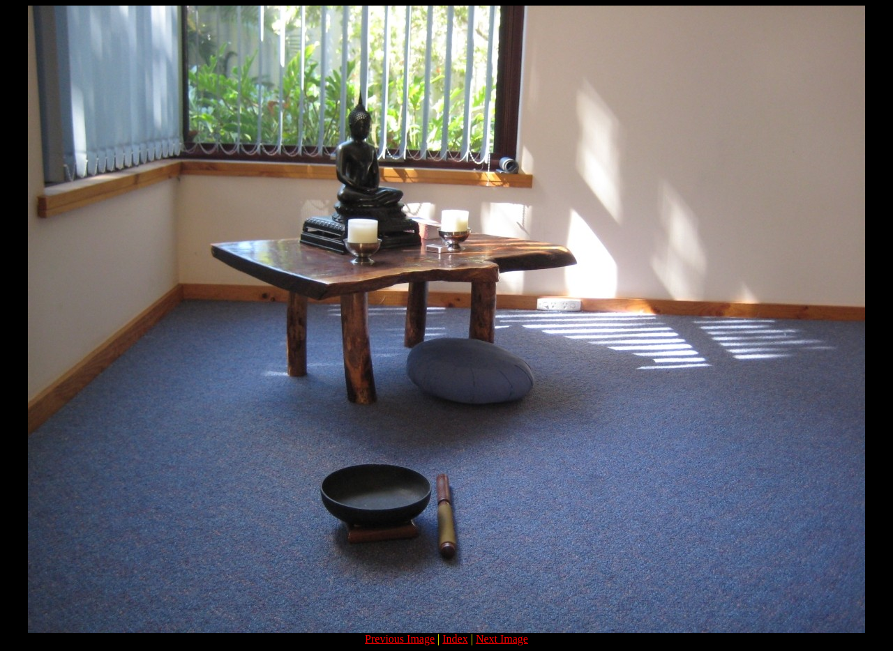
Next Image (502, 639)
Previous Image (400, 639)
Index (454, 639)
